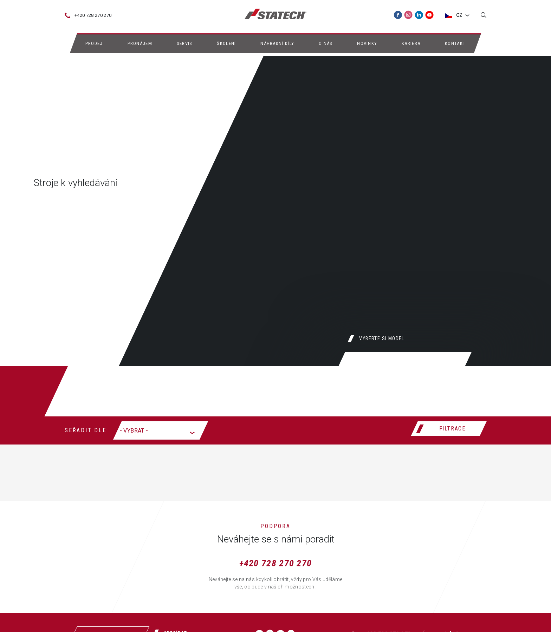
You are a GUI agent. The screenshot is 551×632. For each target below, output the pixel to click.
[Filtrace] (448, 428)
